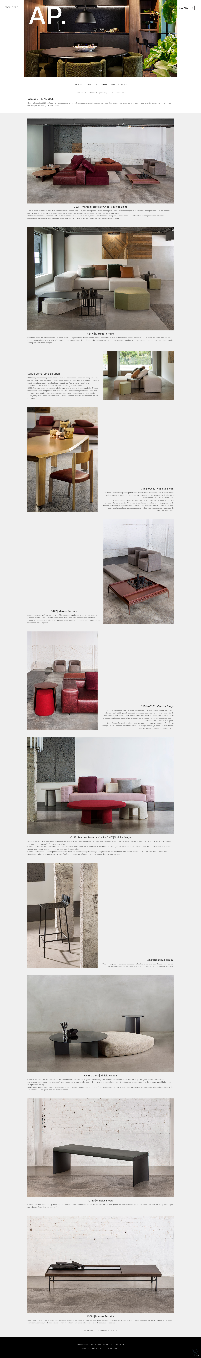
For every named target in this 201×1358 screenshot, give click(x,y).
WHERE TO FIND (108, 85)
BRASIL (8, 7)
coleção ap (119, 93)
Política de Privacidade (92, 1349)
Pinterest (119, 1345)
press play (103, 93)
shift (111, 93)
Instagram (96, 1345)
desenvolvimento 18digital (100, 1354)
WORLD (15, 7)
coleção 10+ (82, 93)
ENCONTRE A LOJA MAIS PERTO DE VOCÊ (100, 1331)
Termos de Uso (112, 1349)
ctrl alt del (93, 93)
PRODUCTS (92, 85)
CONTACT (122, 85)
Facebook (107, 1345)
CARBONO (78, 85)
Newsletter (82, 1345)
